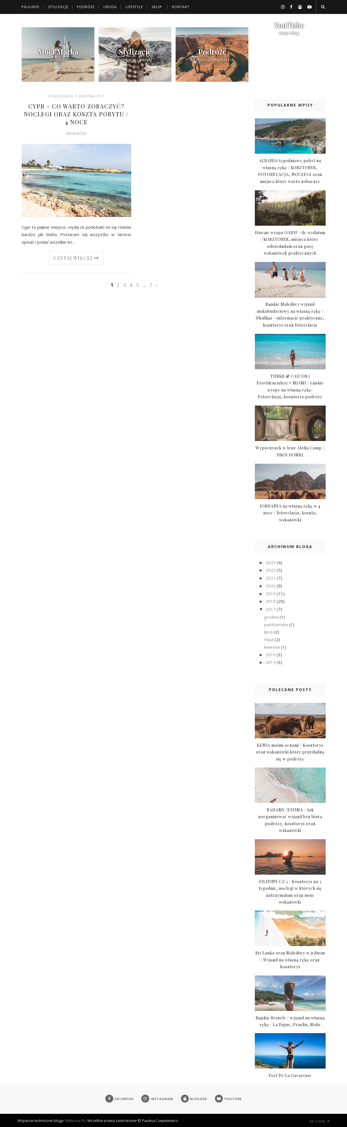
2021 (271, 578)
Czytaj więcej (76, 258)
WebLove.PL (75, 1120)
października (276, 624)
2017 (271, 609)
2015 (271, 662)
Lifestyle (134, 6)
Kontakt (180, 6)
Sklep (157, 6)
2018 (271, 601)
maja (269, 639)
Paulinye (30, 6)
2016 (271, 654)
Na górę (319, 1121)
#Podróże (76, 133)
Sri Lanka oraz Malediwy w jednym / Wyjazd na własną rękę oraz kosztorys (290, 959)
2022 (271, 570)
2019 (271, 593)
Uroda (110, 6)
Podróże (86, 6)
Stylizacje (58, 6)
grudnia (272, 617)
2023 (271, 562)
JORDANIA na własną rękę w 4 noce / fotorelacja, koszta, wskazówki (290, 512)
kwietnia (272, 647)
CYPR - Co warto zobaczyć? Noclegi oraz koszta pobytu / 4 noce (76, 114)
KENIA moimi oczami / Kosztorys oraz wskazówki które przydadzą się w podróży (290, 752)
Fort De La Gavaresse (290, 1075)
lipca (269, 632)
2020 (271, 586)
